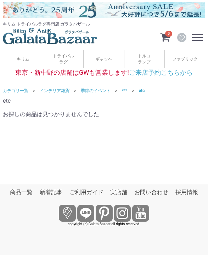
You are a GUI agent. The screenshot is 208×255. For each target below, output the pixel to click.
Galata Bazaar (100, 224)
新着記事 (51, 192)
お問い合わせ (151, 192)
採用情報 (186, 192)
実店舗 (118, 192)
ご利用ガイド (86, 192)
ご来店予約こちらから (161, 72)
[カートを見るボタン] (165, 37)
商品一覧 (21, 192)
